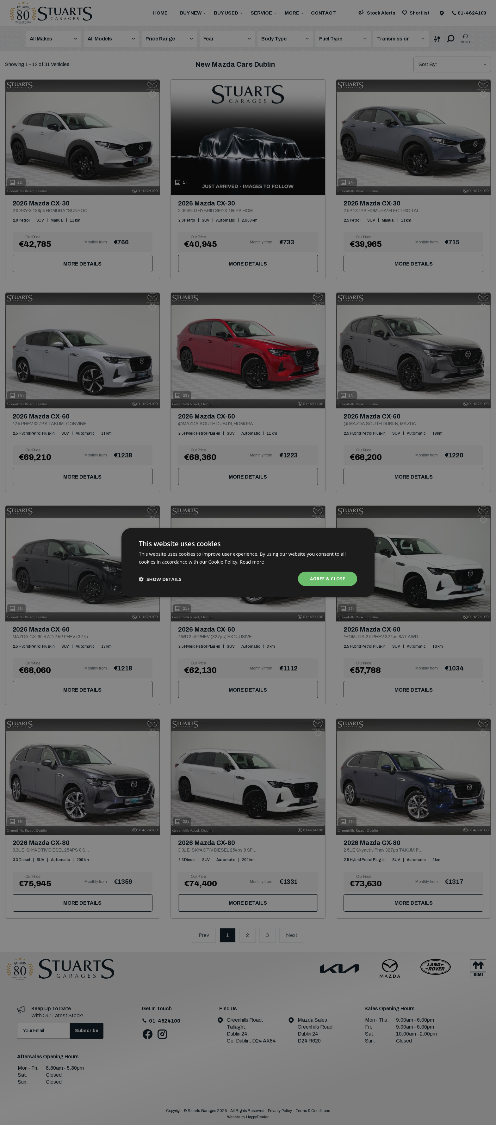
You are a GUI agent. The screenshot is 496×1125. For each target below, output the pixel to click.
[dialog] (248, 562)
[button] (160, 579)
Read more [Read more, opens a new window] (252, 561)
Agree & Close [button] (327, 579)
